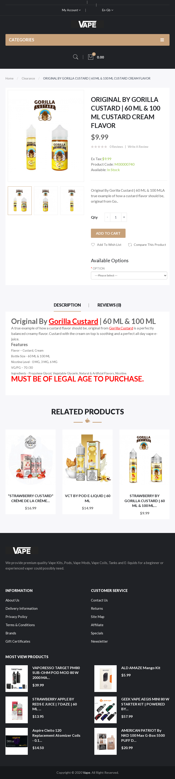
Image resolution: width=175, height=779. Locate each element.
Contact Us (99, 600)
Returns (97, 608)
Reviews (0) (109, 304)
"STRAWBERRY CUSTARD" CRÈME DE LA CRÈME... (30, 498)
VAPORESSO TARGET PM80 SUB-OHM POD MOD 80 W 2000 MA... (56, 672)
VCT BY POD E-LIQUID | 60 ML (87, 498)
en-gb (107, 10)
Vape (86, 772)
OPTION (99, 268)
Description (67, 304)
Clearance (28, 78)
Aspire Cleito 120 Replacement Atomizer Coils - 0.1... (56, 735)
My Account (71, 10)
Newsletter (99, 641)
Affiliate (97, 625)
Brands (10, 633)
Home (9, 78)
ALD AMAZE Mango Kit (140, 667)
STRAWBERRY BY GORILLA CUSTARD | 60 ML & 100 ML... (144, 500)
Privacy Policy (16, 617)
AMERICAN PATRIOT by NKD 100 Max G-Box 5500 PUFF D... (143, 735)
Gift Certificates (17, 641)
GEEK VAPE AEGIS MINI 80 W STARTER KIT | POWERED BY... (145, 704)
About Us (12, 600)
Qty (94, 217)
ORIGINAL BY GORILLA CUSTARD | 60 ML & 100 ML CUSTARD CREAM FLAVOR (96, 78)
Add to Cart (108, 233)
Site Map (97, 617)
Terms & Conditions (20, 625)
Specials (97, 633)
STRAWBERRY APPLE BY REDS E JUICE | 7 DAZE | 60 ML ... (54, 704)
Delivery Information (21, 608)
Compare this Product (150, 244)
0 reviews (116, 146)
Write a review (138, 146)
